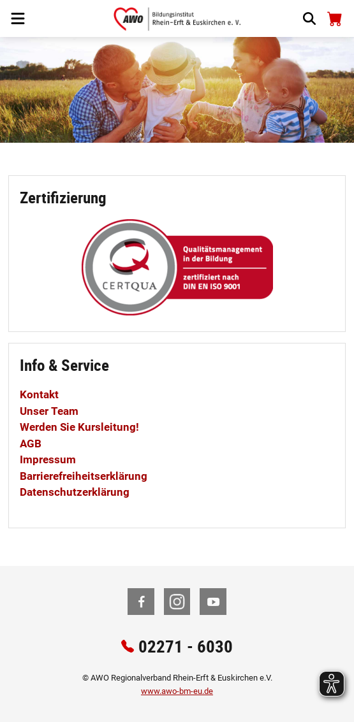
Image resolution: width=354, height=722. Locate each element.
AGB (30, 443)
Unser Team (49, 411)
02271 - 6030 (185, 646)
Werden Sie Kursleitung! (79, 427)
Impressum (48, 459)
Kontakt (39, 394)
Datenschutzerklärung (74, 492)
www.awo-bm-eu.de (177, 691)
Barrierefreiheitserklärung (83, 476)
